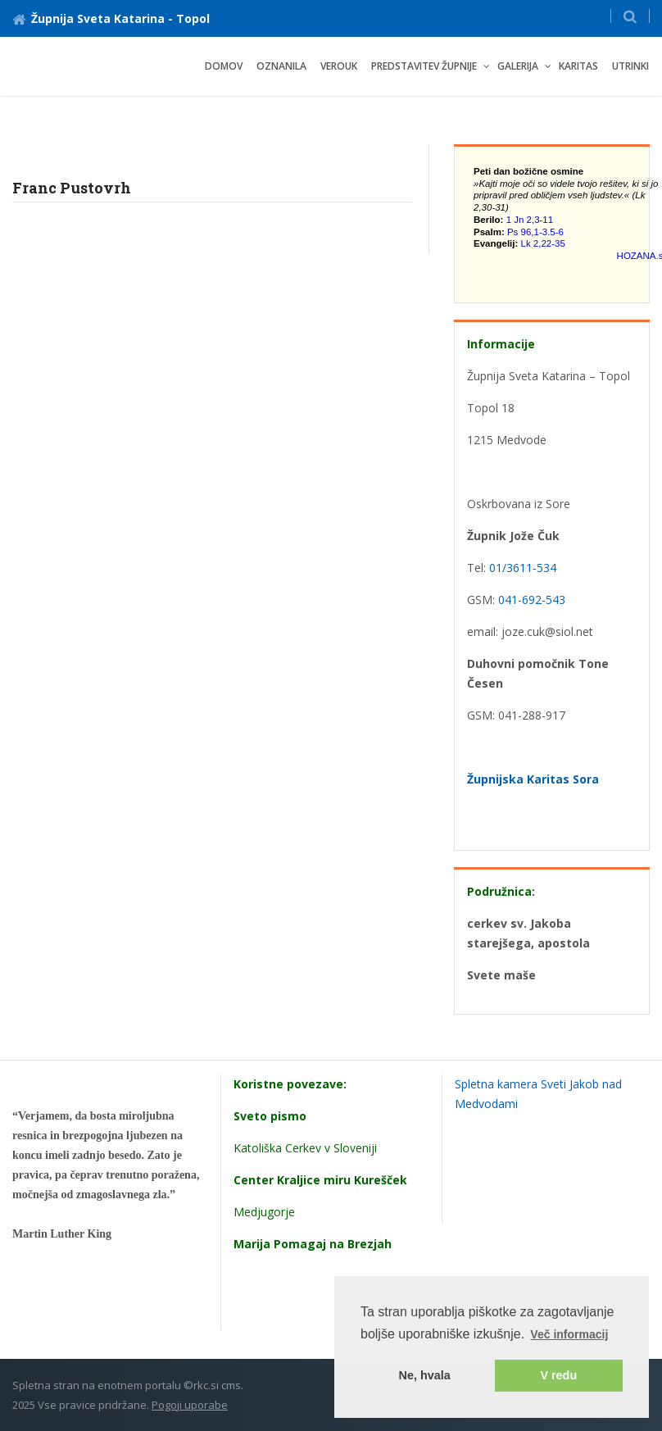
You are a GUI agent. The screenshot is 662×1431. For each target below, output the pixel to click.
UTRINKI (630, 66)
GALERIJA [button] (517, 66)
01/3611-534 (522, 567)
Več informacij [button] (569, 1334)
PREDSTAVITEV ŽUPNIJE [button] (424, 66)
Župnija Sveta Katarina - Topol (111, 18)
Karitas (578, 66)
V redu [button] (558, 1375)
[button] (630, 16)
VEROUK (338, 66)
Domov (224, 66)
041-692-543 (531, 599)
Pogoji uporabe (190, 1404)
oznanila (281, 66)
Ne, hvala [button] (425, 1375)
